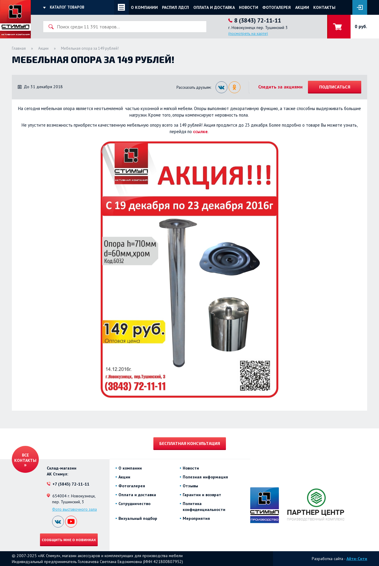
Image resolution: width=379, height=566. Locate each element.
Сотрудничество (134, 503)
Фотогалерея (276, 7)
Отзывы (190, 485)
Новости (248, 7)
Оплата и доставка (214, 7)
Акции (302, 7)
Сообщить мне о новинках (69, 540)
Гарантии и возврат (202, 494)
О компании (144, 7)
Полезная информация (205, 477)
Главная (19, 48)
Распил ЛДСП (175, 7)
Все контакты (25, 457)
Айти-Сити (356, 558)
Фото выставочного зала (74, 509)
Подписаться (334, 86)
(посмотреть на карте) (248, 33)
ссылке (200, 131)
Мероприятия (196, 518)
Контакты (324, 7)
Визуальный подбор (137, 518)
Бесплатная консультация (189, 443)
